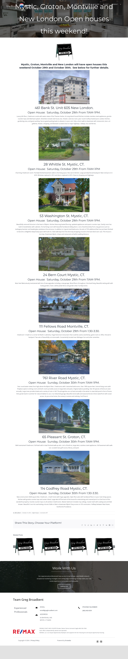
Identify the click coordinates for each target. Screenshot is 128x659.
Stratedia (68, 640)
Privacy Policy (35, 640)
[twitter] (101, 641)
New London (66, 64)
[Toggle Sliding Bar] (120, 4)
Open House (35, 513)
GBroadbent (18, 513)
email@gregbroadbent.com (49, 610)
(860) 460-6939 (87, 611)
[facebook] (97, 641)
